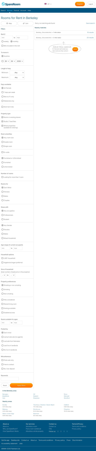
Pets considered (9, 300)
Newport (35, 396)
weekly (6, 41)
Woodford (67, 398)
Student (6, 219)
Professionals (8, 215)
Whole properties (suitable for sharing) (11, 127)
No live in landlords (10, 350)
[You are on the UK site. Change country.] (48, 4)
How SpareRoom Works (11, 431)
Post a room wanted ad (33, 429)
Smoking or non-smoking (12, 285)
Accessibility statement (9, 443)
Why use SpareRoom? (10, 429)
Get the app (5, 440)
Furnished (7, 162)
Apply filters (21, 385)
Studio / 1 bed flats (10, 121)
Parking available (9, 308)
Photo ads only (9, 360)
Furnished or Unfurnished (12, 158)
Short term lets (9, 107)
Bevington (5, 394)
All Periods (7, 88)
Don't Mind (7, 187)
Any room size (9, 138)
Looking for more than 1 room (13, 177)
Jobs (20, 443)
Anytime (7, 56)
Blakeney (5, 409)
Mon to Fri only (9, 97)
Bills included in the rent (12, 46)
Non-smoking (8, 294)
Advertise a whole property (35, 431)
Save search (90, 23)
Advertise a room (31, 426)
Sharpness (36, 398)
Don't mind (7, 333)
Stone (65, 394)
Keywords (4, 376)
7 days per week (9, 92)
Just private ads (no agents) (13, 337)
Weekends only (9, 101)
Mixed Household (10, 238)
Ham (4, 398)
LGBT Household (9, 258)
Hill (34, 394)
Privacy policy (76, 429)
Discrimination (77, 440)
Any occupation (9, 211)
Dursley (5, 405)
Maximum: (5, 77)
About (6, 426)
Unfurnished (8, 167)
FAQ (50, 429)
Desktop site (15, 440)
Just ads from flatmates (12, 341)
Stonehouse (36, 409)
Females (7, 192)
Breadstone (6, 396)
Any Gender (8, 225)
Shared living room (10, 304)
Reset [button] (5, 385)
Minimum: (5, 72)
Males (6, 196)
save (75, 49)
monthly (15, 41)
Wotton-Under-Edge (8, 413)
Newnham (36, 413)
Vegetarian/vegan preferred (13, 262)
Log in (91, 4)
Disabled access (9, 313)
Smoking (7, 289)
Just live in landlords (11, 345)
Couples (6, 200)
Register (80, 4)
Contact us (52, 426)
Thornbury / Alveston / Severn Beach (43, 405)
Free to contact (9, 364)
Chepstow (67, 409)
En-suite (6, 152)
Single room (8, 146)
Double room (8, 142)
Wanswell (66, 396)
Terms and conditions (79, 426)
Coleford (66, 405)
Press (68, 440)
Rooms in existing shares (12, 117)
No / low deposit (9, 369)
